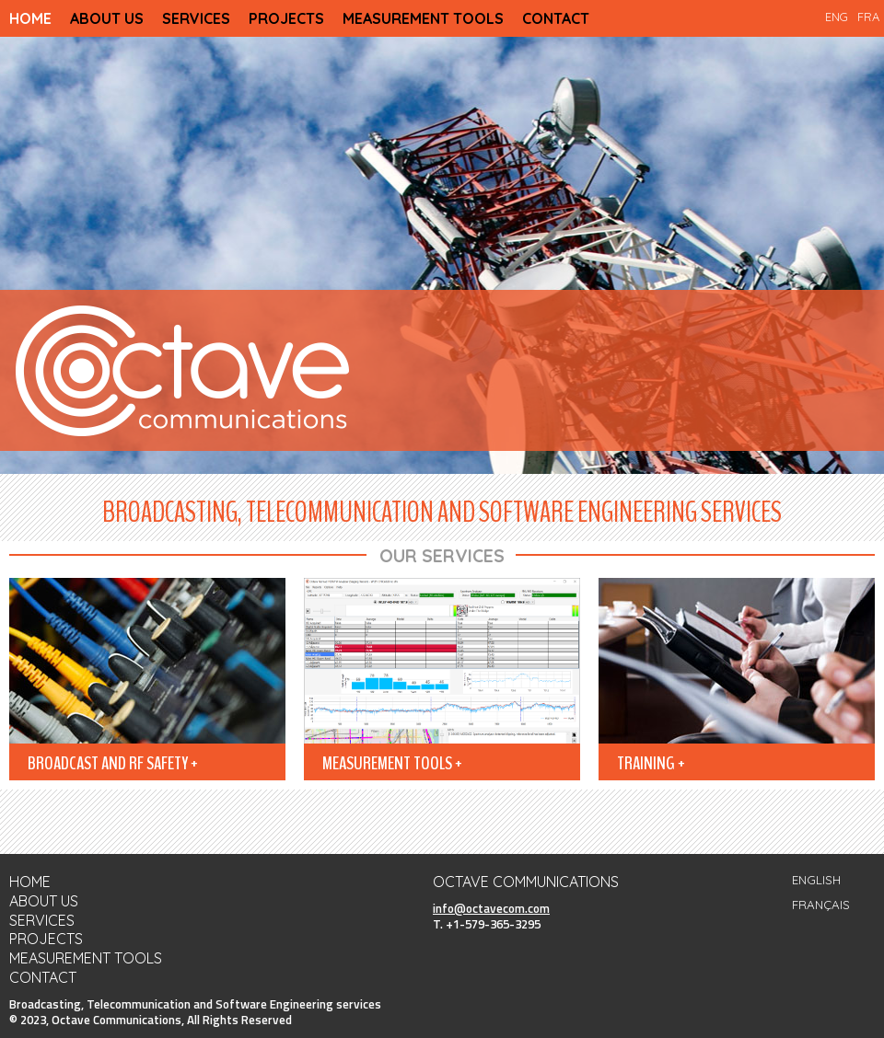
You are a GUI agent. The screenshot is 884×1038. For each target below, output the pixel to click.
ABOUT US (107, 18)
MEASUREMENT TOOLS (423, 18)
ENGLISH (816, 879)
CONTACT (555, 18)
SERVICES (196, 18)
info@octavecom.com (491, 908)
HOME (30, 18)
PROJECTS (286, 18)
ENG (836, 16)
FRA (868, 16)
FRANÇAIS (821, 904)
